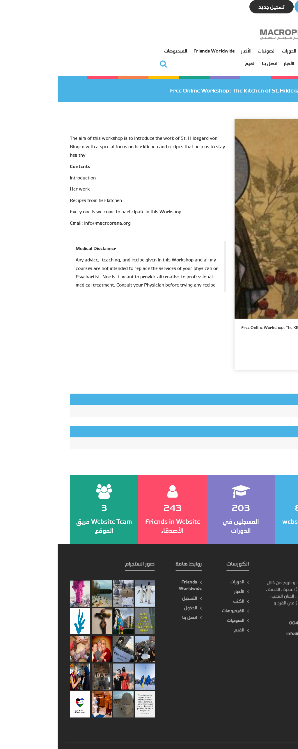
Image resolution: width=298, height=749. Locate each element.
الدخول (167, 46)
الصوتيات (127, 34)
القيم (110, 46)
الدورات (149, 34)
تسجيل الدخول (261, 6)
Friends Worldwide (74, 34)
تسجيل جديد (214, 6)
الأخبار (106, 34)
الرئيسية (188, 34)
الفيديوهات (35, 34)
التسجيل (188, 46)
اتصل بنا (130, 46)
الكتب (169, 34)
